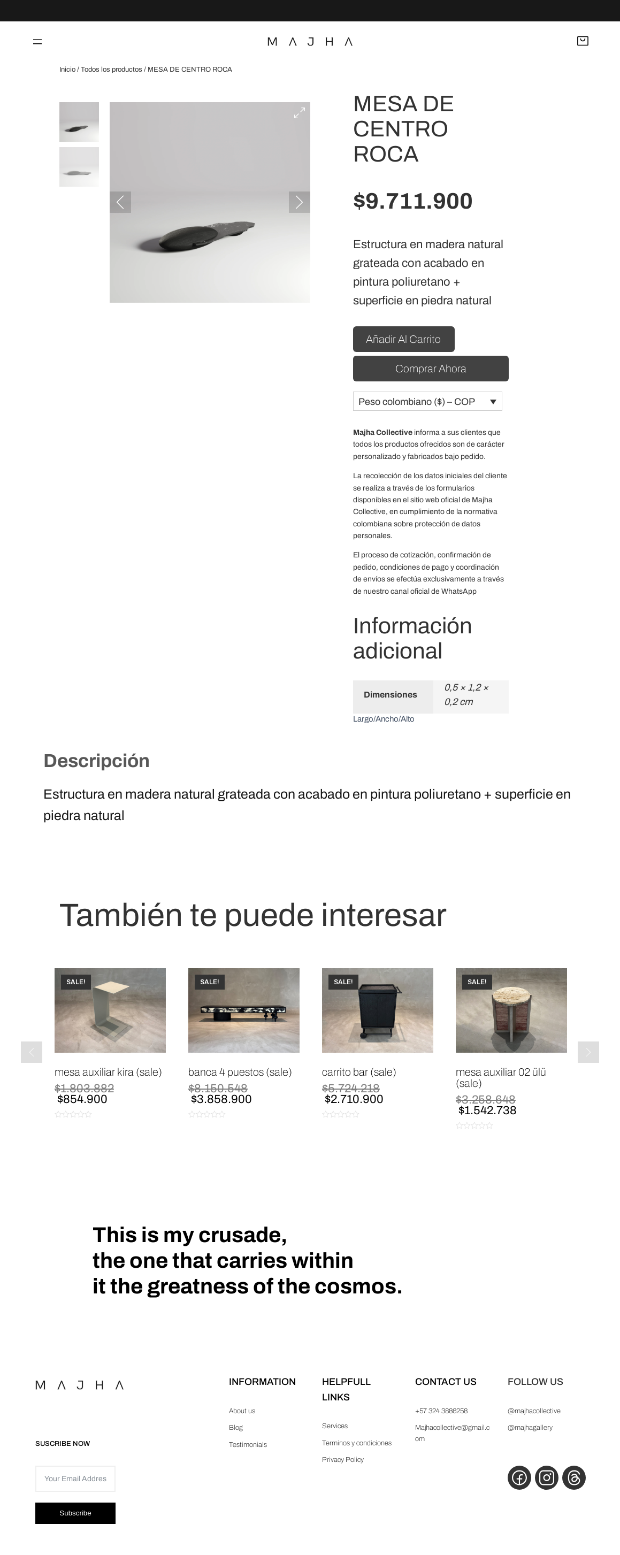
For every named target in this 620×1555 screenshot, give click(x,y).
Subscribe (75, 1517)
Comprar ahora (430, 371)
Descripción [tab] (96, 764)
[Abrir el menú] (37, 41)
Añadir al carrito (403, 341)
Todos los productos (111, 69)
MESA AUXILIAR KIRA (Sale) (108, 1076)
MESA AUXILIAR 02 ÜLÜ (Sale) (501, 1081)
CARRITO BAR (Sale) (359, 1076)
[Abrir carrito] (583, 42)
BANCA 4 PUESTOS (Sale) (240, 1076)
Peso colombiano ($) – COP (416, 405)
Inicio (67, 69)
